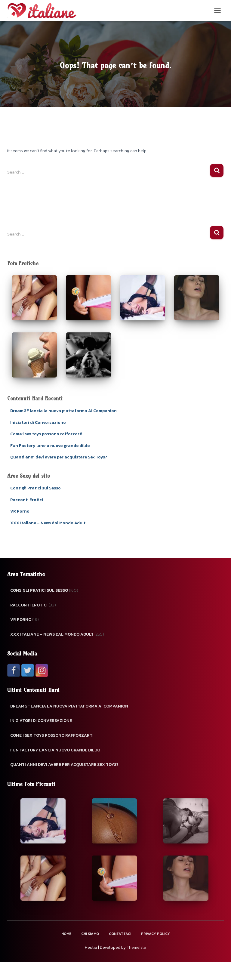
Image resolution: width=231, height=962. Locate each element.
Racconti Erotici (26, 500)
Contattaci (120, 933)
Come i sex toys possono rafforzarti (46, 434)
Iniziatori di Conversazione (38, 422)
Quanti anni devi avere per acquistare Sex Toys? (58, 457)
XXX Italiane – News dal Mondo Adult (47, 523)
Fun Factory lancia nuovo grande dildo (50, 445)
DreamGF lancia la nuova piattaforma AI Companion (63, 411)
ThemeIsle (136, 947)
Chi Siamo (90, 933)
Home (66, 933)
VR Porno (19, 511)
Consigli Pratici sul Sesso (35, 488)
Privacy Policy (155, 933)
